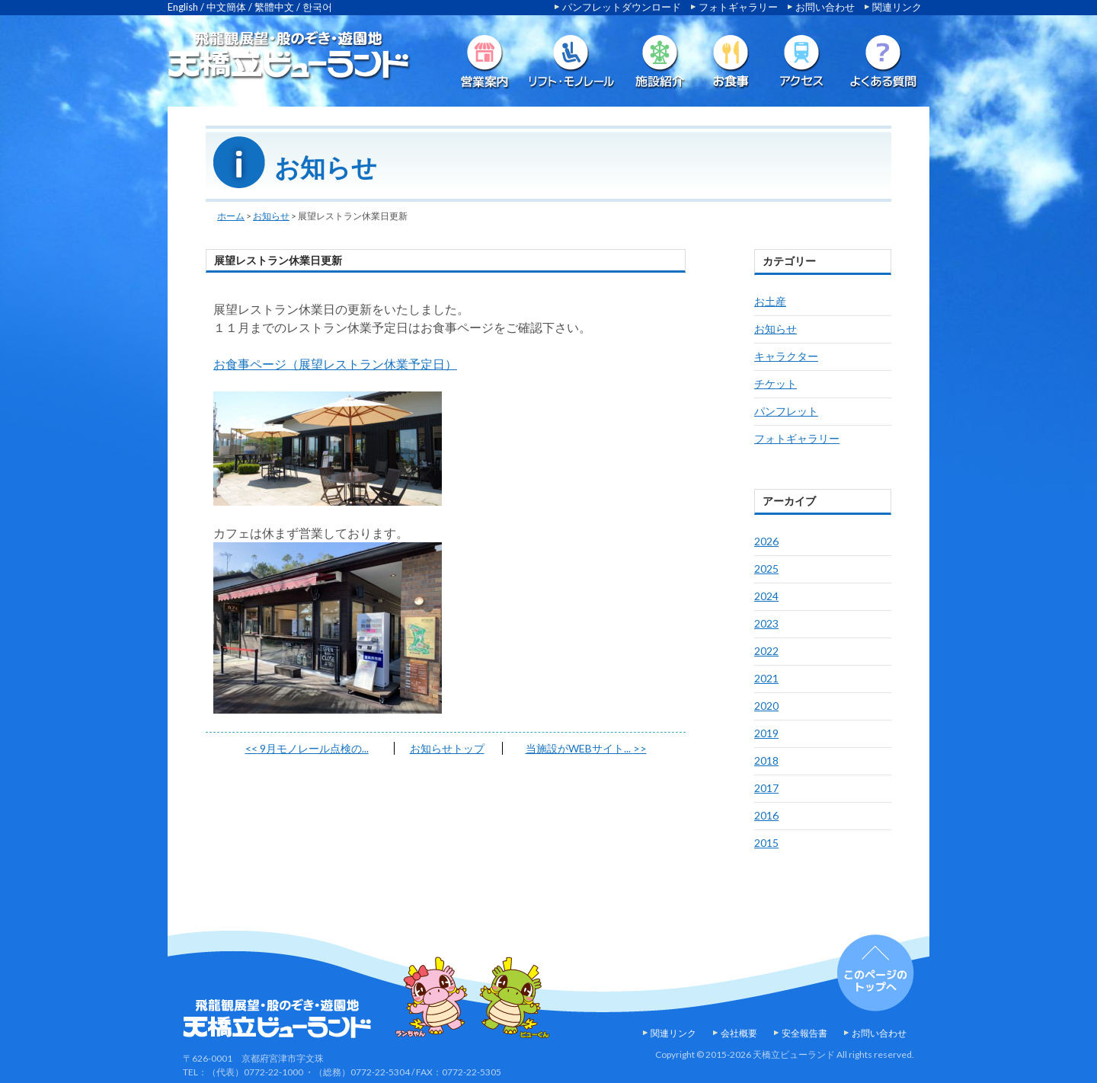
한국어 (317, 7)
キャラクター (786, 356)
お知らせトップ (447, 748)
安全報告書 (804, 1033)
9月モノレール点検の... (307, 748)
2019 (766, 733)
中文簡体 (226, 7)
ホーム (231, 216)
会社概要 (739, 1033)
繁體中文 (274, 7)
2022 (766, 650)
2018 (766, 760)
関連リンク (897, 7)
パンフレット (786, 410)
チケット (775, 383)
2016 (766, 815)
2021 (766, 678)
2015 (766, 842)
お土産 (770, 301)
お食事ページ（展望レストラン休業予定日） (335, 363)
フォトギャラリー (738, 7)
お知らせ (271, 216)
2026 (766, 541)
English (183, 7)
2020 (766, 705)
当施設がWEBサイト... (586, 748)
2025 (766, 568)
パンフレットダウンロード (621, 7)
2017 (766, 787)
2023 (766, 623)
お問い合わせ (825, 7)
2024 (766, 595)
